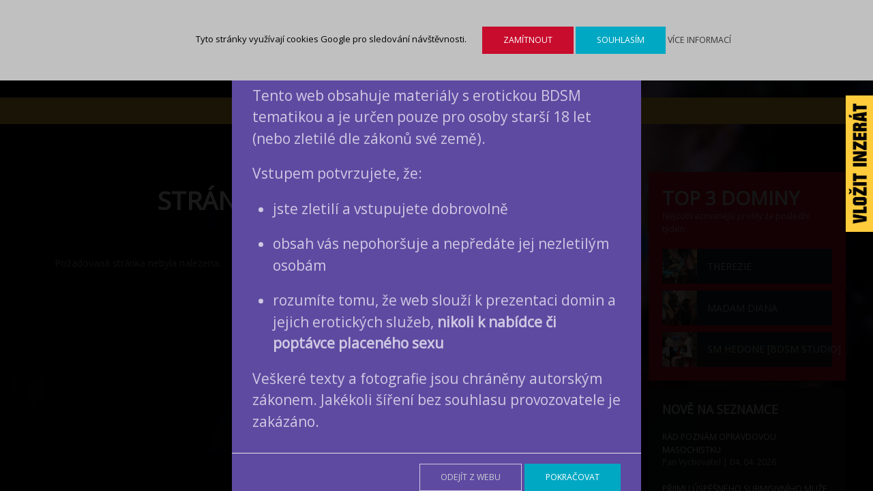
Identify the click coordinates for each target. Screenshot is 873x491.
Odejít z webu (471, 477)
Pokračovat (573, 477)
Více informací (699, 40)
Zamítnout (527, 40)
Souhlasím (621, 40)
